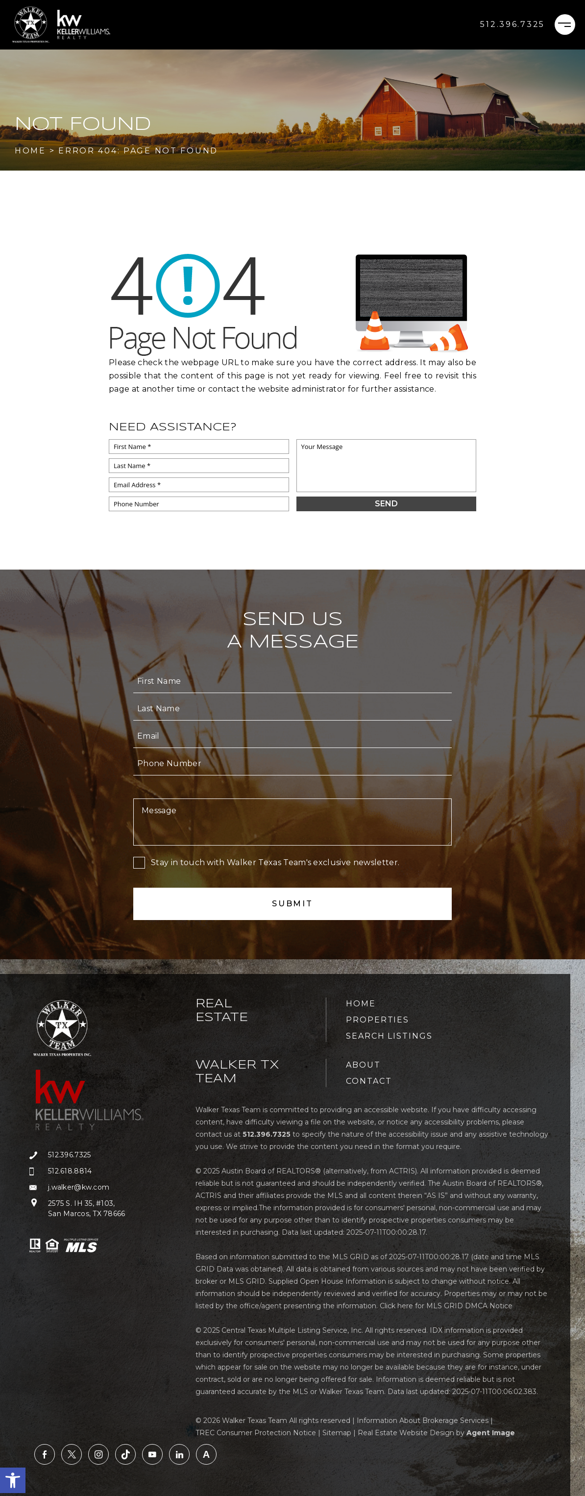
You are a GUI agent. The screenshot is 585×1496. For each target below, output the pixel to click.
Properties (377, 1019)
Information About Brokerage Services (422, 1420)
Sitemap (336, 1432)
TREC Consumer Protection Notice (255, 1432)
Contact (368, 1081)
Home (361, 1003)
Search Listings (389, 1036)
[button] (12, 1480)
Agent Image (490, 1432)
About (363, 1065)
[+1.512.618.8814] (94, 1171)
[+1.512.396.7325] (512, 24)
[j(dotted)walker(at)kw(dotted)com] (94, 1187)
